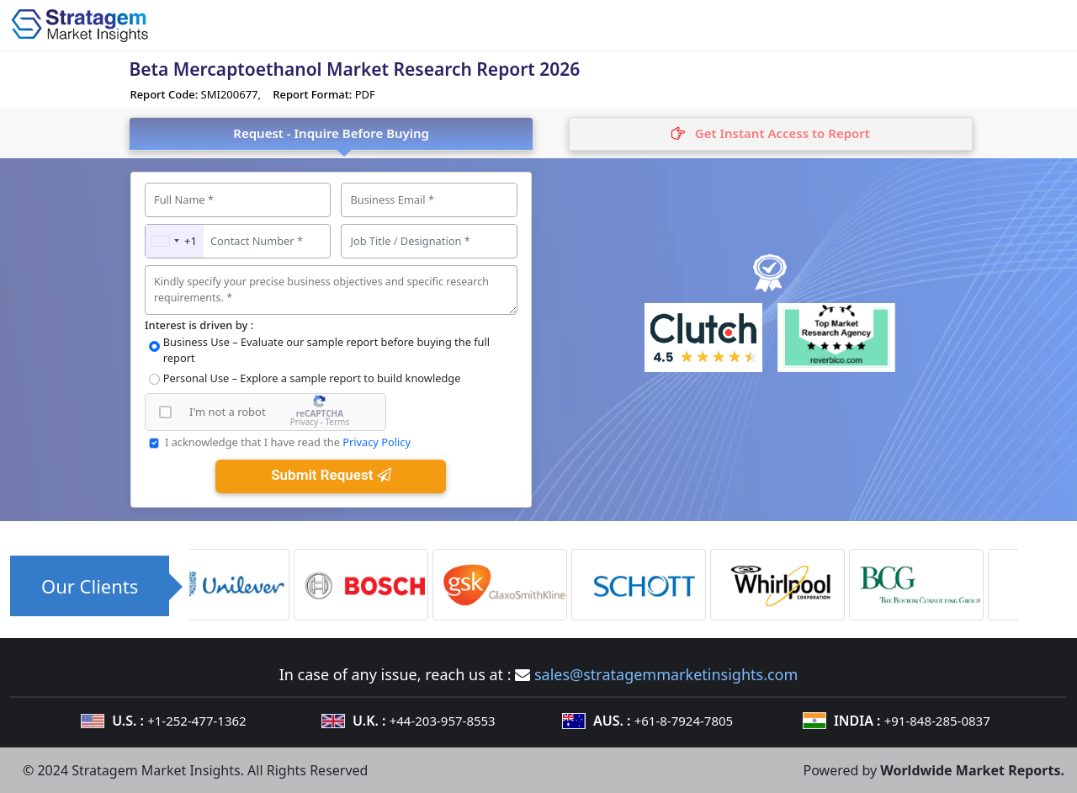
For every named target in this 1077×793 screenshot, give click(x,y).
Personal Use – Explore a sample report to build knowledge (312, 378)
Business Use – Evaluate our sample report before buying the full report (326, 349)
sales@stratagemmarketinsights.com (666, 674)
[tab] (771, 134)
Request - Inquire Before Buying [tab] (331, 133)
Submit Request (330, 474)
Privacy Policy (376, 442)
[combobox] (175, 241)
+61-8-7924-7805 (683, 720)
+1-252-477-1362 (196, 720)
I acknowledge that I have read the (288, 442)
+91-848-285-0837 (937, 720)
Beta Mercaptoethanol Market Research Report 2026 (354, 69)
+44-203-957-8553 (443, 720)
